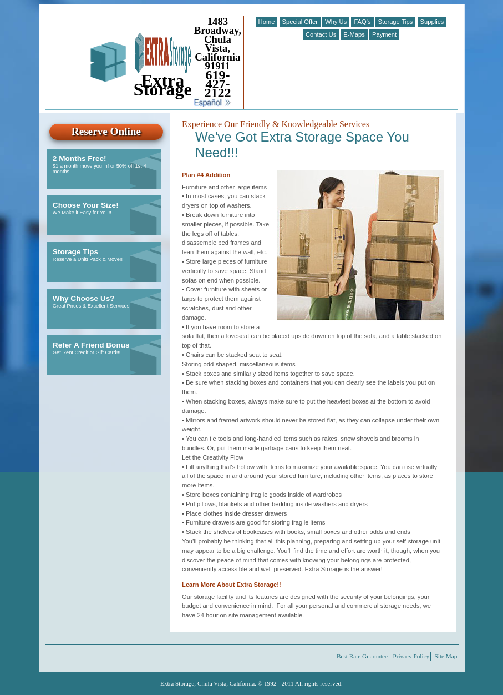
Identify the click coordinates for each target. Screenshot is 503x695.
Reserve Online (106, 131)
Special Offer (300, 21)
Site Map (446, 656)
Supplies (432, 21)
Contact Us (321, 34)
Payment (384, 34)
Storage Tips (395, 21)
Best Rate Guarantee (362, 656)
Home (266, 21)
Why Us (336, 21)
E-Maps (354, 34)
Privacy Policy (411, 656)
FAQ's (362, 21)
